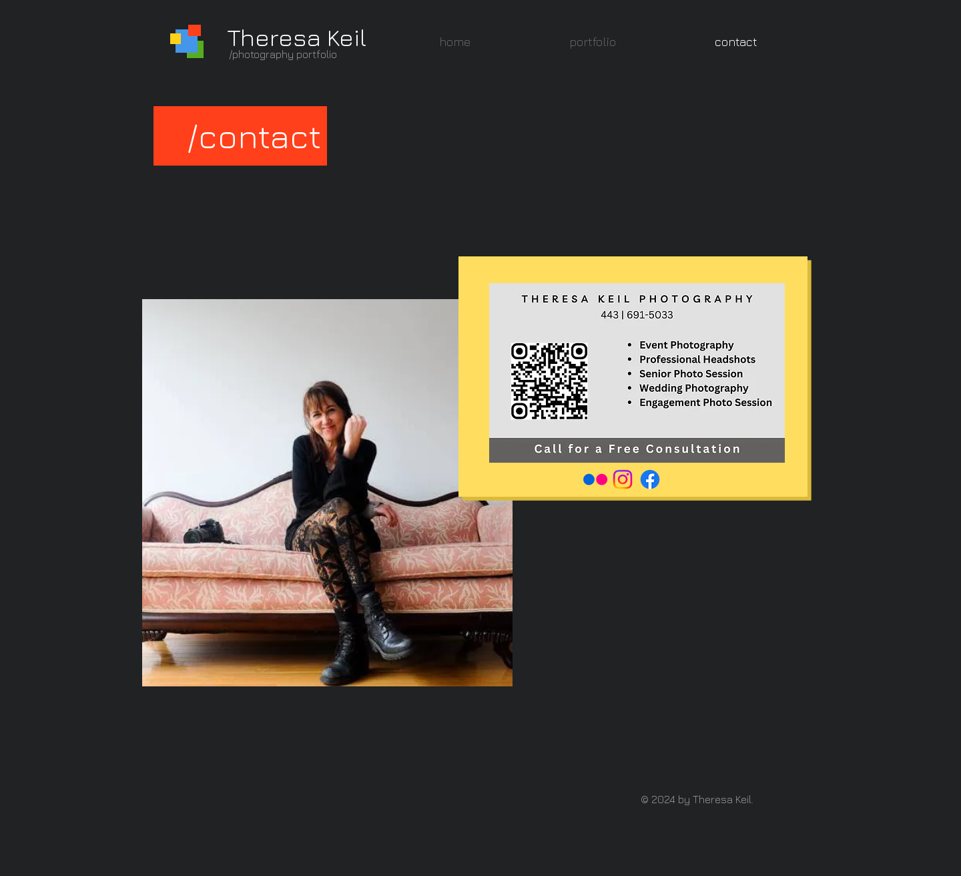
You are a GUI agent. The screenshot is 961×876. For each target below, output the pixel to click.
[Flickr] (595, 479)
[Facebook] (650, 479)
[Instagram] (622, 479)
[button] (592, 41)
